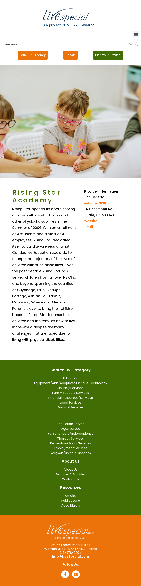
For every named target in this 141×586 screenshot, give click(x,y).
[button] (136, 34)
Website (90, 221)
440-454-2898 (95, 203)
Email (88, 227)
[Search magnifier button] (136, 44)
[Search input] (65, 44)
